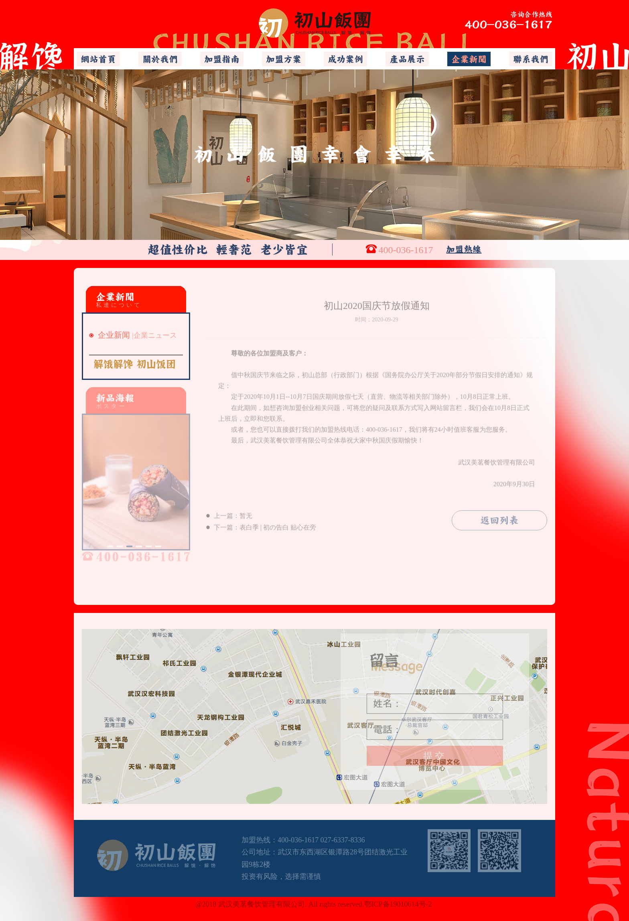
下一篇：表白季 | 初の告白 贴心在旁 (261, 524)
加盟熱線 (463, 249)
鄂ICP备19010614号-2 (399, 901)
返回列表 (499, 518)
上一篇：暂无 (229, 513)
